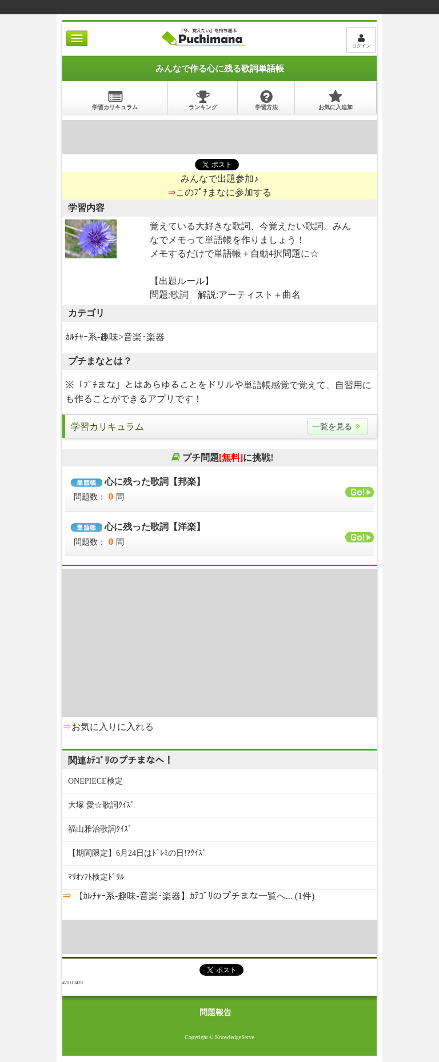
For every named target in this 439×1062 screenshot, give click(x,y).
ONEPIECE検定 (95, 781)
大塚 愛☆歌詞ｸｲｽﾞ (101, 805)
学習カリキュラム (115, 99)
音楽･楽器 (144, 337)
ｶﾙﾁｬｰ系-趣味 (91, 337)
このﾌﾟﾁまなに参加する (223, 192)
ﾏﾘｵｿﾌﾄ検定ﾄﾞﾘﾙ (96, 877)
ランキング (203, 99)
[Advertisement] (219, 137)
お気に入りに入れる (112, 727)
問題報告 (215, 1012)
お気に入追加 (335, 99)
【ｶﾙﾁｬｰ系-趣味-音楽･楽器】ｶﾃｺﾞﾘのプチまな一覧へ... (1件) (192, 896)
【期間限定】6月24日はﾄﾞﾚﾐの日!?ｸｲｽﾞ (137, 853)
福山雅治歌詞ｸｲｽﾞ (100, 829)
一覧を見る (338, 426)
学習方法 (266, 99)
